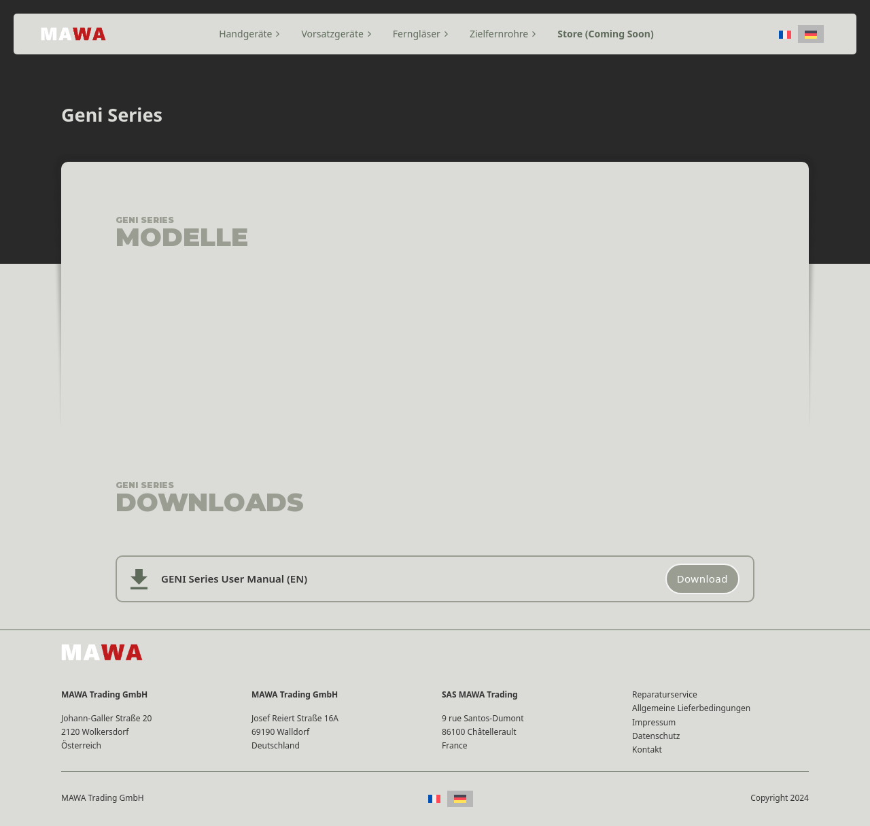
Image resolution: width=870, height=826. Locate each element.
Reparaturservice (664, 694)
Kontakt (647, 749)
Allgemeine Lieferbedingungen (691, 708)
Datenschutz (656, 736)
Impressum (654, 722)
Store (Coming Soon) (605, 33)
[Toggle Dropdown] (278, 34)
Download (702, 578)
